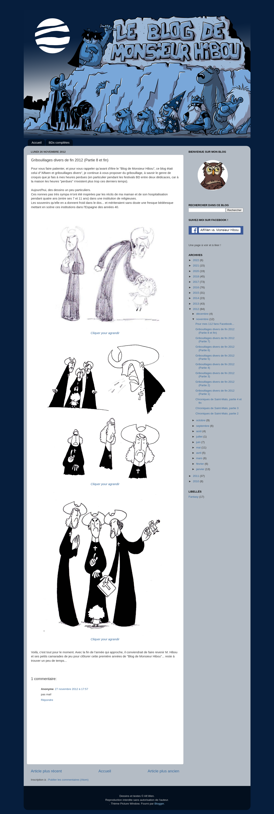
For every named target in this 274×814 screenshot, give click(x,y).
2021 (196, 265)
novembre (202, 319)
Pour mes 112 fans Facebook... (214, 323)
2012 (196, 309)
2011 (196, 475)
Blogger (159, 803)
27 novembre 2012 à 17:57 (71, 689)
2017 (196, 281)
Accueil (36, 142)
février (200, 463)
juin (198, 442)
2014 (196, 298)
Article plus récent (46, 771)
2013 (196, 303)
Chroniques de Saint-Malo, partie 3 (217, 408)
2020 (196, 271)
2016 (196, 287)
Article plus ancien (163, 771)
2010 (196, 481)
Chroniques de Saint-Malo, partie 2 (217, 413)
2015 (196, 292)
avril (199, 452)
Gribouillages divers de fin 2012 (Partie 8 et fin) (214, 331)
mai (199, 447)
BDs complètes (59, 142)
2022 (196, 260)
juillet (199, 436)
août (199, 431)
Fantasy (194, 496)
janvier (200, 469)
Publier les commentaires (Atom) (68, 779)
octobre (201, 420)
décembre (202, 313)
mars (199, 458)
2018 (196, 276)
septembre (203, 425)
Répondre (47, 699)
